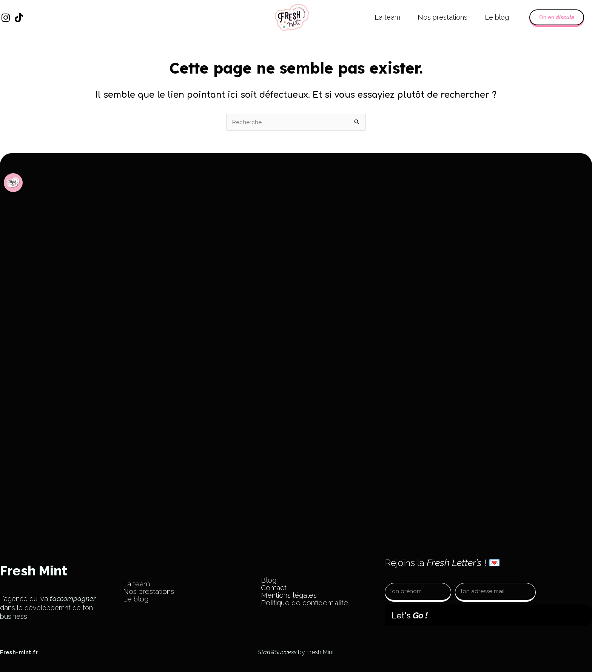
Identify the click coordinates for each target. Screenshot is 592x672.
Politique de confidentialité (304, 602)
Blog (268, 580)
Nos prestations (442, 17)
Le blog (497, 17)
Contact (274, 587)
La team (387, 17)
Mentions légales (289, 595)
